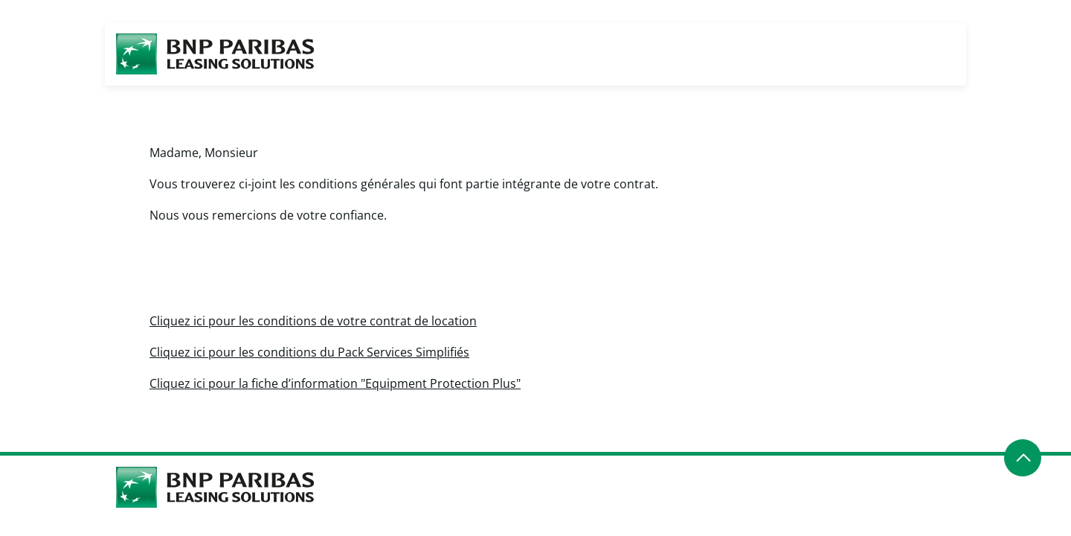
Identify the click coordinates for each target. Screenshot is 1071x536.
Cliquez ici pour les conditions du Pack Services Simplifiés (309, 352)
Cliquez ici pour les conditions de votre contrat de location (313, 321)
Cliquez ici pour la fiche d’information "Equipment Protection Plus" (335, 383)
